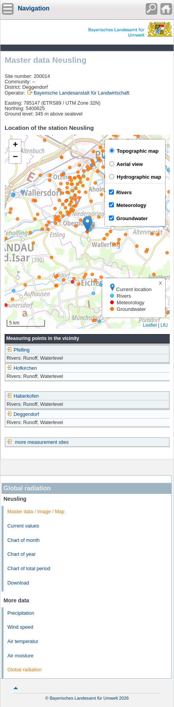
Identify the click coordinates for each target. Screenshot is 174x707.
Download (18, 583)
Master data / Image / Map (35, 511)
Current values (23, 526)
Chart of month (23, 540)
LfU (164, 325)
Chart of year (21, 554)
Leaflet (150, 325)
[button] (87, 224)
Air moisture (20, 656)
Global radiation (24, 670)
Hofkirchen (22, 368)
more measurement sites (42, 442)
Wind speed (20, 627)
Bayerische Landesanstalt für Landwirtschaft (81, 93)
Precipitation (20, 613)
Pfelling (18, 350)
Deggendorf (23, 414)
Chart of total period (28, 568)
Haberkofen (23, 396)
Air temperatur (22, 641)
